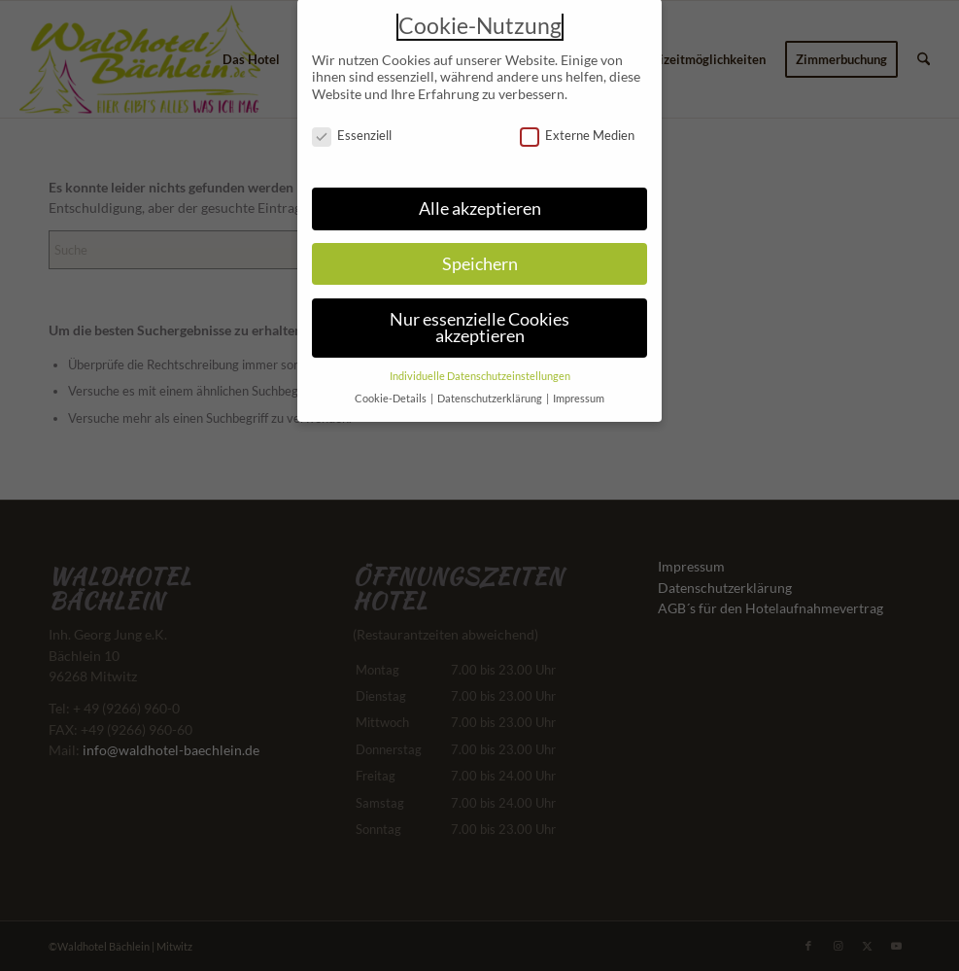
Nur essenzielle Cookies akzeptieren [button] (479, 318)
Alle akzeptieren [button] (480, 199)
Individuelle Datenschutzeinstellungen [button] (480, 366)
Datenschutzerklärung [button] (490, 389)
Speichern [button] (480, 254)
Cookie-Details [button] (391, 389)
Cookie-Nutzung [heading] (480, 16)
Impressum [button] (578, 389)
